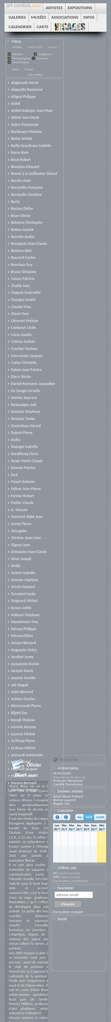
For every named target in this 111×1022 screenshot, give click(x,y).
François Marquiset (68, 780)
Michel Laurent (64, 800)
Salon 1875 (35, 47)
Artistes (17, 47)
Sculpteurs (45, 54)
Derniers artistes (70, 791)
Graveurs (42, 58)
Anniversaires (68, 768)
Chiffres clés (67, 868)
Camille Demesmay (68, 784)
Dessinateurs (20, 62)
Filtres (16, 41)
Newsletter (65, 888)
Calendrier (65, 811)
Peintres (17, 54)
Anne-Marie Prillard (68, 796)
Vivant (29, 69)
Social (62, 919)
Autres (52, 47)
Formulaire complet (68, 912)
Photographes (21, 58)
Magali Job (61, 803)
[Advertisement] (79, 948)
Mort (15, 69)
